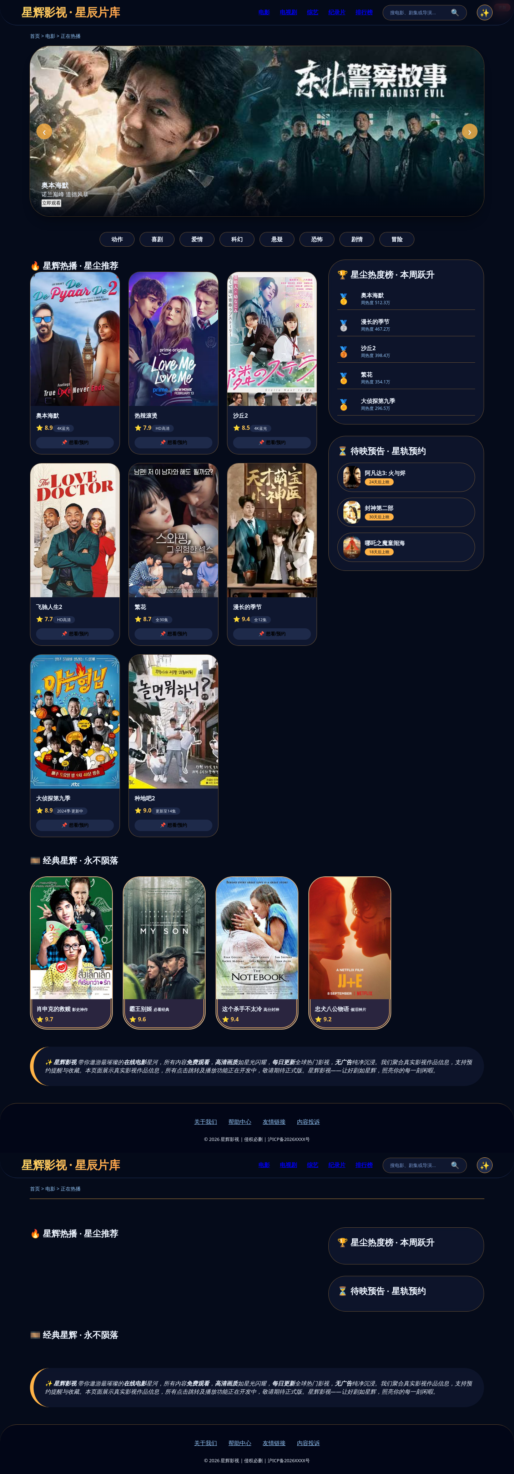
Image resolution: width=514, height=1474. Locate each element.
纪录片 (337, 12)
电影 (264, 12)
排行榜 (364, 12)
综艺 (312, 12)
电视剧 (288, 12)
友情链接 (274, 1122)
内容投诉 (308, 1122)
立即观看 (51, 203)
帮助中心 (239, 1122)
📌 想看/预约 (75, 442)
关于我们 (205, 1122)
